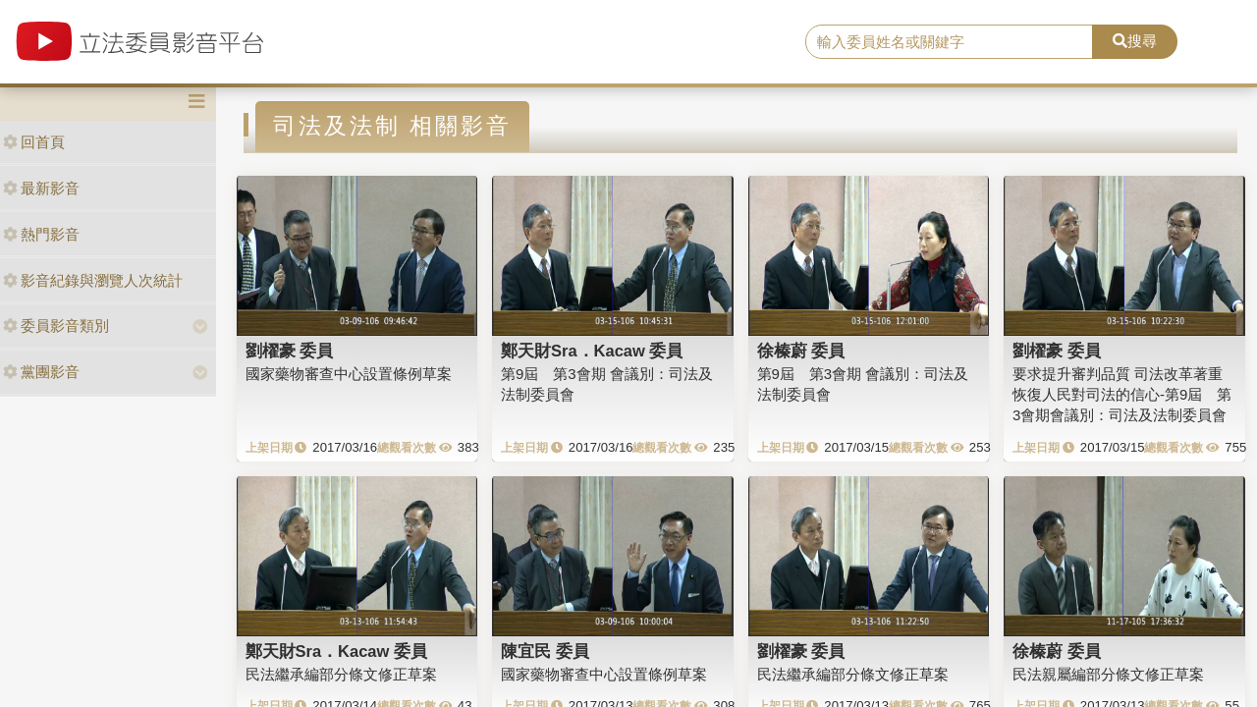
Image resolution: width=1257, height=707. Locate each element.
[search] (949, 42)
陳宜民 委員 (545, 651)
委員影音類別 (56, 325)
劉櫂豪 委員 (290, 350)
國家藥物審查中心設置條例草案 (349, 373)
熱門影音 (41, 234)
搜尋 (1135, 40)
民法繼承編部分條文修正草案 (341, 674)
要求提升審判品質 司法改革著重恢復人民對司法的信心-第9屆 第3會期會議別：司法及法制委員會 (1121, 394)
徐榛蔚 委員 (801, 350)
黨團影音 (41, 371)
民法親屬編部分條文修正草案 (1108, 674)
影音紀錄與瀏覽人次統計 (93, 280)
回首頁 (34, 142)
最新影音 (41, 188)
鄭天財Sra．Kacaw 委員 (592, 350)
